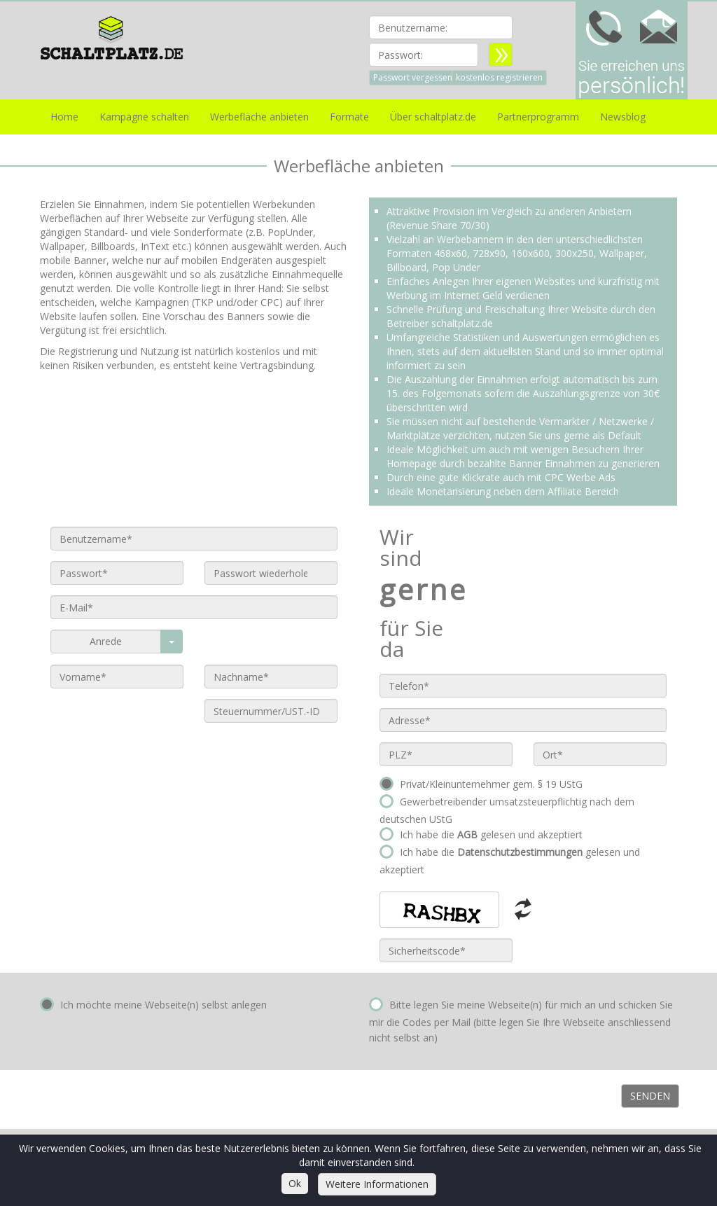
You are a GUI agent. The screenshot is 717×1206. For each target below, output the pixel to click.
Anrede (106, 641)
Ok (294, 1183)
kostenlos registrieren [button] (499, 77)
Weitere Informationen (377, 1184)
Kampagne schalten (144, 116)
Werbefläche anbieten (259, 116)
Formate (349, 116)
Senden (650, 1095)
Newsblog (623, 116)
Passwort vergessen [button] (412, 77)
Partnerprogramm (538, 116)
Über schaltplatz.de (433, 116)
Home (64, 116)
